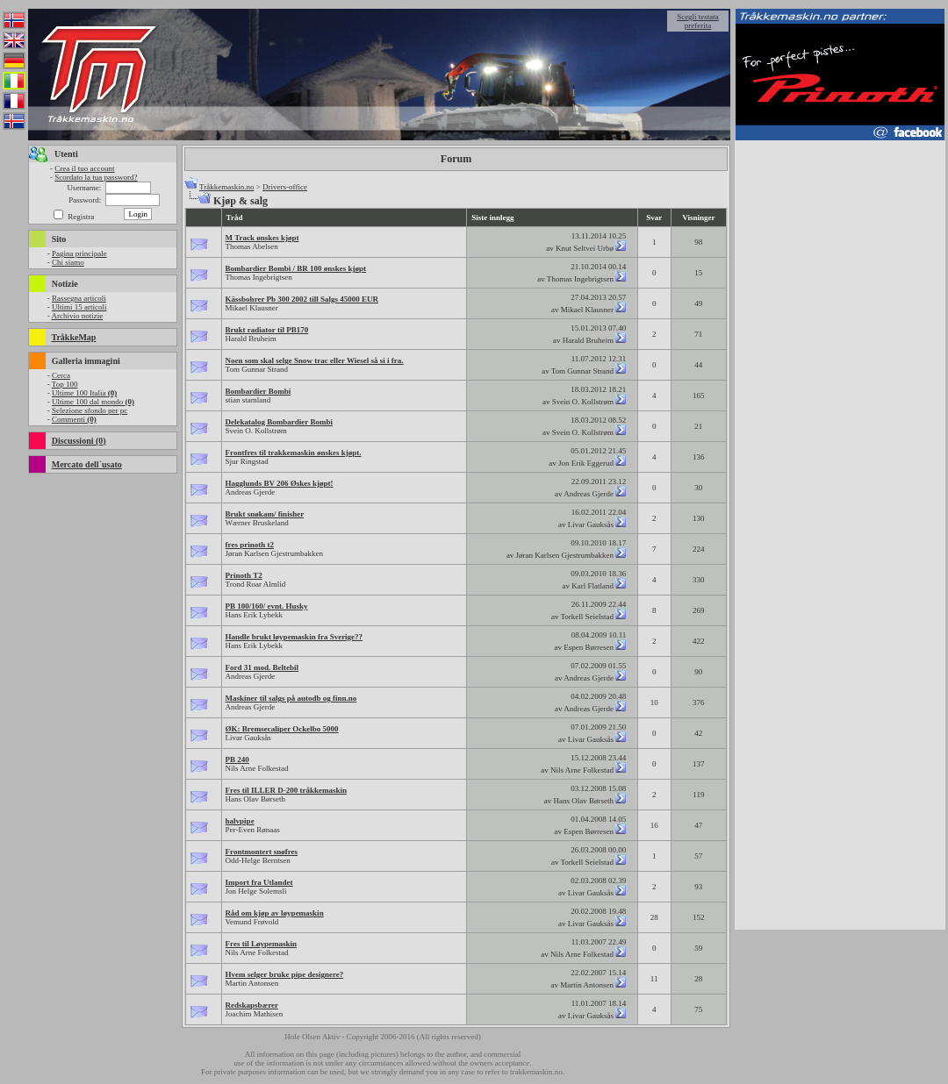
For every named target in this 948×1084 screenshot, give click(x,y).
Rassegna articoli (79, 298)
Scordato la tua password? (95, 177)
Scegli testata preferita (698, 21)
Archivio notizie (77, 315)
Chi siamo (68, 262)
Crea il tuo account (84, 168)
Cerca (61, 375)
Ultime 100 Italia (84, 393)
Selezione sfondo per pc (89, 410)
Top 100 (65, 384)
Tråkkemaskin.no (226, 186)
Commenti (74, 419)
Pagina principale (79, 253)
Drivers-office (284, 186)
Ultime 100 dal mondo (93, 401)
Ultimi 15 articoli (79, 307)
